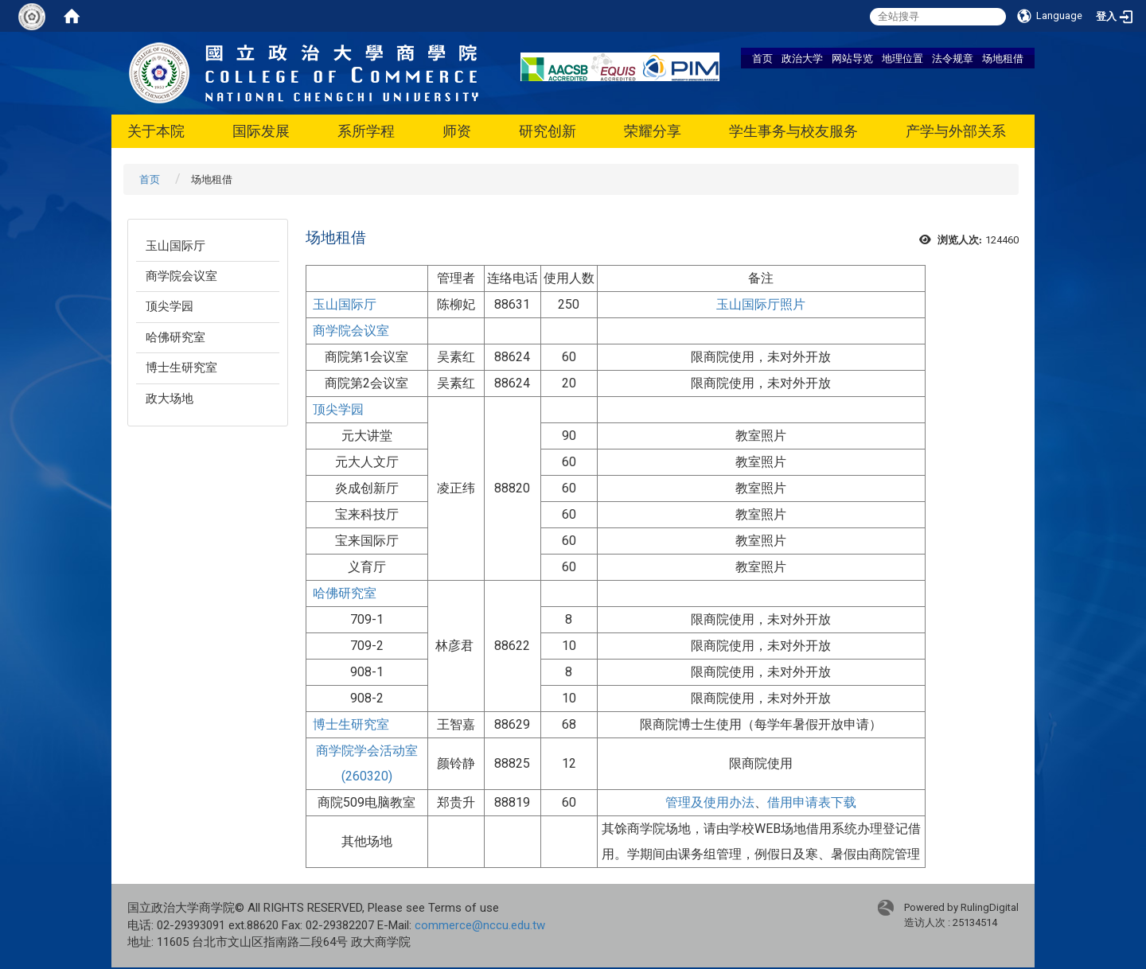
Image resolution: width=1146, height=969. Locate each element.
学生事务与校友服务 (793, 131)
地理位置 (902, 58)
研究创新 (547, 131)
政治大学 (802, 58)
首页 (762, 58)
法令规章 (952, 58)
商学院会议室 (181, 276)
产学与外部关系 (956, 131)
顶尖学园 (169, 306)
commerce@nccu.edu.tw (480, 925)
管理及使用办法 (709, 802)
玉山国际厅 (175, 246)
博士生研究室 (181, 367)
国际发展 (261, 131)
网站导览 (852, 58)
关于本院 (156, 131)
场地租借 (1002, 58)
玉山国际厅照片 (760, 304)
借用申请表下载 (811, 802)
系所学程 (366, 131)
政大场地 (169, 398)
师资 (456, 131)
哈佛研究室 (175, 337)
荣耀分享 (652, 131)
